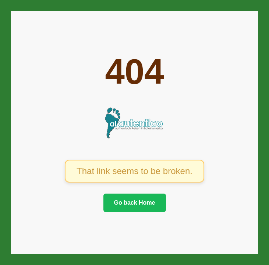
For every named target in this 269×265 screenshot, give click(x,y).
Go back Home (134, 202)
